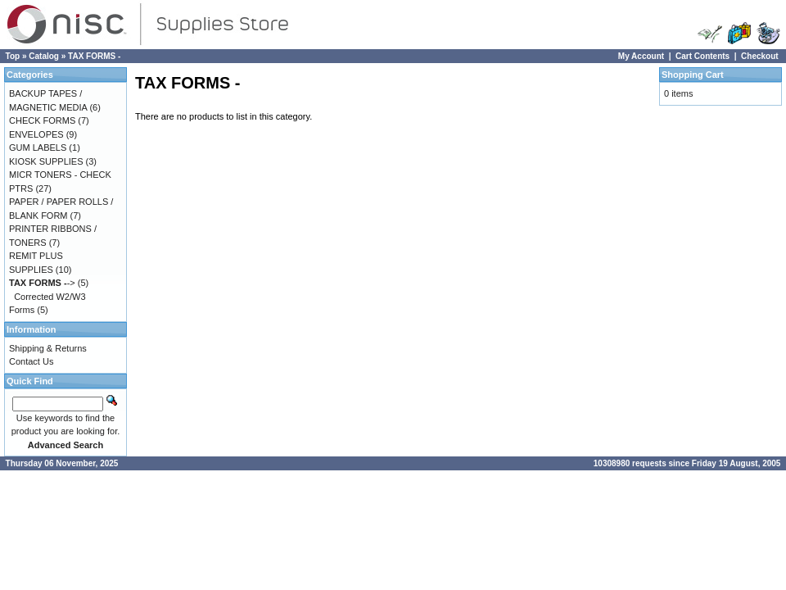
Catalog (44, 56)
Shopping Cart (693, 74)
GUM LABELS (37, 147)
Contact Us (31, 361)
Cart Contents (702, 56)
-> (42, 283)
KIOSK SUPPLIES (46, 161)
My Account (641, 56)
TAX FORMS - (94, 56)
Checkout (760, 56)
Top (13, 56)
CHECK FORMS (42, 120)
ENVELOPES (36, 134)
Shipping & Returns (48, 348)
